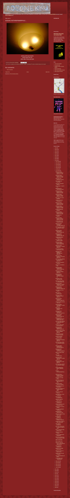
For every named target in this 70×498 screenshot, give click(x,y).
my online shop (57, 65)
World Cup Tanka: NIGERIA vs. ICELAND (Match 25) (60, 256)
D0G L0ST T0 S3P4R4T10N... (59, 293)
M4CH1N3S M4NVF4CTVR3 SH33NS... (59, 308)
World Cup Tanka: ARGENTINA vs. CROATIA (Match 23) (60, 268)
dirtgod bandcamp (58, 68)
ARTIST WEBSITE (8, 15)
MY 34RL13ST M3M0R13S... (58, 417)
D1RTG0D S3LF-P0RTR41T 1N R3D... (60, 179)
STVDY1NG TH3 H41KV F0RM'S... (60, 407)
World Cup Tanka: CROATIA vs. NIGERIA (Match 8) (60, 339)
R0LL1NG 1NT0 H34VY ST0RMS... (60, 198)
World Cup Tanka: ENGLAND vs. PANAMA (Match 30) (60, 231)
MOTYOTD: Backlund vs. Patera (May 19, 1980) (60, 437)
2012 (56, 476)
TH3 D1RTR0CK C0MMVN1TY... (59, 446)
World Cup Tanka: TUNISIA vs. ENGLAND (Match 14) (60, 312)
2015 (56, 472)
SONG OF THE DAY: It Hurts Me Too (60, 451)
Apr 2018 (57, 462)
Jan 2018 (57, 467)
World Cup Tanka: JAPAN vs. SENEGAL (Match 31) (60, 228)
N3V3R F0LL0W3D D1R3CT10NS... (59, 337)
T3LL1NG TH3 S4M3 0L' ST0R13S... (60, 263)
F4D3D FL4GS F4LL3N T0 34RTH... (60, 454)
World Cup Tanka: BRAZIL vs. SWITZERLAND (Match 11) (60, 322)
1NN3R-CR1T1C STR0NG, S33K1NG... (60, 419)
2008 (56, 482)
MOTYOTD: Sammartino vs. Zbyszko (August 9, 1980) (60, 427)
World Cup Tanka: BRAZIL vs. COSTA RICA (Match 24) (60, 260)
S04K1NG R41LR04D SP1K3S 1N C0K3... (60, 334)
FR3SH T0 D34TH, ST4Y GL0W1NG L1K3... (60, 405)
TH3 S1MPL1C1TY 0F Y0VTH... (59, 291)
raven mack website (58, 63)
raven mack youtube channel (60, 70)
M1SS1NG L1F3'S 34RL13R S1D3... (59, 279)
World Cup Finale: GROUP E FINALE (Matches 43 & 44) (59, 192)
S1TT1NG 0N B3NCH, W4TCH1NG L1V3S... (60, 249)
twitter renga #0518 (59, 439)
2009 (56, 481)
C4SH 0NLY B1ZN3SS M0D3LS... (60, 184)
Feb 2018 (57, 465)
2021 (56, 155)
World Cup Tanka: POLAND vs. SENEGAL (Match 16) (60, 299)
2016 (56, 470)
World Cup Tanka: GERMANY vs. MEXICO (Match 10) (60, 328)
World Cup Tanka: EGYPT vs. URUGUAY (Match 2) (60, 365)
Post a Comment (10, 69)
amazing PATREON (52, 14)
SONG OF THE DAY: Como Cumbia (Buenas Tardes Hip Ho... (60, 443)
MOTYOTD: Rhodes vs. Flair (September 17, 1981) (60, 381)
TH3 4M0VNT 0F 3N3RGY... (58, 216)
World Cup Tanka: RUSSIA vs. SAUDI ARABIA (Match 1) (59, 375)
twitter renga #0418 (59, 441)
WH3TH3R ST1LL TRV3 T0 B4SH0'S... (60, 395)
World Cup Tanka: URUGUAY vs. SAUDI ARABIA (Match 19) (60, 284)
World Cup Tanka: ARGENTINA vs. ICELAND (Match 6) (60, 346)
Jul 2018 (57, 169)
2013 (56, 475)
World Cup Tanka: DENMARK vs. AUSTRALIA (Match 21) (60, 275)
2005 (56, 487)
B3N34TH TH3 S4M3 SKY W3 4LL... (59, 449)
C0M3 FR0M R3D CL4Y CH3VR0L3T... (60, 386)
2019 (56, 158)
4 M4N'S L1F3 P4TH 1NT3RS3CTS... (59, 201)
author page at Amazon (59, 71)
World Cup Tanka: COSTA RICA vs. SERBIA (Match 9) (60, 331)
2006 (56, 485)
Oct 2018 (57, 164)
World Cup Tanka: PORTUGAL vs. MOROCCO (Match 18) (60, 287)
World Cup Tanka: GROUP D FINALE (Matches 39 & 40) (59, 203)
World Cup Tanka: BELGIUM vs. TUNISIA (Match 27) (60, 246)
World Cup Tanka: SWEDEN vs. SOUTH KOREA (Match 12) (60, 318)
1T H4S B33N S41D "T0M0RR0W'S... (59, 459)
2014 (56, 473)
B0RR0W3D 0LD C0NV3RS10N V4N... (60, 189)
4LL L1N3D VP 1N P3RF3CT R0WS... (59, 240)
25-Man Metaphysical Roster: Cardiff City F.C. (59, 368)
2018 (56, 160)
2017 (56, 469)
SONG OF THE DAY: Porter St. (59, 392)
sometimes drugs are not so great (40, 64)
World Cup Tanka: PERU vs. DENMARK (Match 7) (60, 343)
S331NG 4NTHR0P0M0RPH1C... (60, 372)
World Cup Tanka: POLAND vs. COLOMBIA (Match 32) (60, 224)
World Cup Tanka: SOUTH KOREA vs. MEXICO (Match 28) (60, 243)
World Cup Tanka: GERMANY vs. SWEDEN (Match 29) (60, 234)
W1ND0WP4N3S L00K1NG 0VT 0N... (60, 412)
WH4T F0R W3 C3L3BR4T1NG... (59, 397)
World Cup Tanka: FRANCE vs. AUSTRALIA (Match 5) (60, 350)
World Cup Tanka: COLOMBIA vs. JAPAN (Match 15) (60, 305)
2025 (56, 149)
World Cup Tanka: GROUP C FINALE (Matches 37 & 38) (59, 207)
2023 (56, 152)
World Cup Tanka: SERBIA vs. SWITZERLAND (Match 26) (59, 253)
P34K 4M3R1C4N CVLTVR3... (59, 182)
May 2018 (57, 461)
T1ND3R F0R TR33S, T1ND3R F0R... (59, 238)
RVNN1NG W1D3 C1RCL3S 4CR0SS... (60, 384)
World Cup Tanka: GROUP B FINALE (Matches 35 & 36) (59, 212)
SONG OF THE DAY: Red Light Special (60, 414)
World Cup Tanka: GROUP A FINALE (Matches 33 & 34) (59, 218)
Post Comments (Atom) (14, 73)
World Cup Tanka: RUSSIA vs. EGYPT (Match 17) (60, 296)
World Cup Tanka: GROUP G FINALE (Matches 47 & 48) (59, 172)
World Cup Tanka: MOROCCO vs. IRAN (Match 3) (60, 361)
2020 (56, 157)
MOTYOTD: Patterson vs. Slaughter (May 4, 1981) (60, 389)
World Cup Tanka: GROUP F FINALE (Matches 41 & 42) (59, 195)
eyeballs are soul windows (15, 64)
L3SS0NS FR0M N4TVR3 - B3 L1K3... (60, 302)
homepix (25, 64)
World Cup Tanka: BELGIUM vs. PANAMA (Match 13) (60, 315)
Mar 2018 (57, 464)
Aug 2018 (57, 167)
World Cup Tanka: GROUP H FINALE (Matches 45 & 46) (59, 176)
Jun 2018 (57, 170)
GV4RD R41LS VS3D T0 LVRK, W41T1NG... (60, 422)
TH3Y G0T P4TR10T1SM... (59, 355)
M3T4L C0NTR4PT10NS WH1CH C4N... (60, 430)
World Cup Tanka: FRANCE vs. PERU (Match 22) (59, 271)
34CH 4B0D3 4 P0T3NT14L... (58, 424)
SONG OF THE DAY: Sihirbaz (59, 433)
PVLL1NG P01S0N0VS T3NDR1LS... (60, 410)
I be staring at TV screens (31, 64)
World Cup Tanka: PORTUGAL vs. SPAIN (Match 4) (60, 358)
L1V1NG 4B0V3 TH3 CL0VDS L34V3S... (59, 222)
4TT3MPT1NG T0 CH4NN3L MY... (59, 402)
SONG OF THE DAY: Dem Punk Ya (59, 400)
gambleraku (21, 64)
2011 (56, 478)
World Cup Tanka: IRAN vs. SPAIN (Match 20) (60, 281)
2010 (56, 479)
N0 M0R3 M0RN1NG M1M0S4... (59, 210)
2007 (56, 484)
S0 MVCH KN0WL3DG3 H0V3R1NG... (60, 435)
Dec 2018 (57, 161)
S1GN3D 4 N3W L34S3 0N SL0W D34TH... (60, 325)
